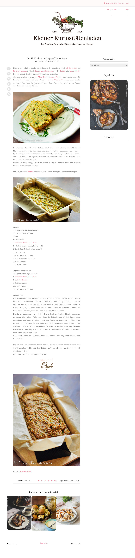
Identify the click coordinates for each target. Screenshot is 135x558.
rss (123, 3)
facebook (107, 4)
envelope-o (127, 4)
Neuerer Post (12, 544)
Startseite (44, 543)
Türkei (76, 480)
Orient (71, 480)
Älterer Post (75, 544)
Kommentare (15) (24, 480)
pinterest (115, 4)
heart (119, 4)
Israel (66, 480)
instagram (111, 4)
